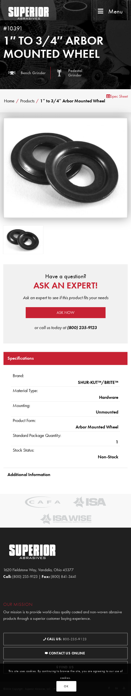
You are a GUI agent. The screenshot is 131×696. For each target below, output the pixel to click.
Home (9, 101)
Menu (109, 11)
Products (27, 101)
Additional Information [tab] (28, 474)
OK (66, 686)
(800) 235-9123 (82, 327)
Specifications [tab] (20, 358)
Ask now (65, 312)
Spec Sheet (117, 96)
